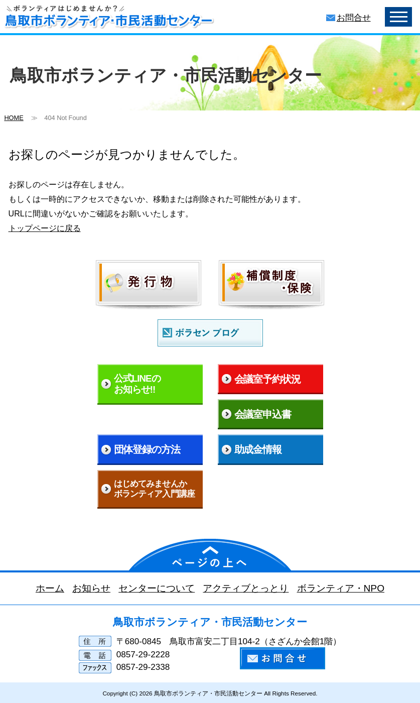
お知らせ (91, 588)
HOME (13, 118)
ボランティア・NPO (340, 588)
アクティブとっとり (246, 588)
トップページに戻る (45, 227)
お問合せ (354, 18)
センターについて (156, 588)
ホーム (50, 588)
